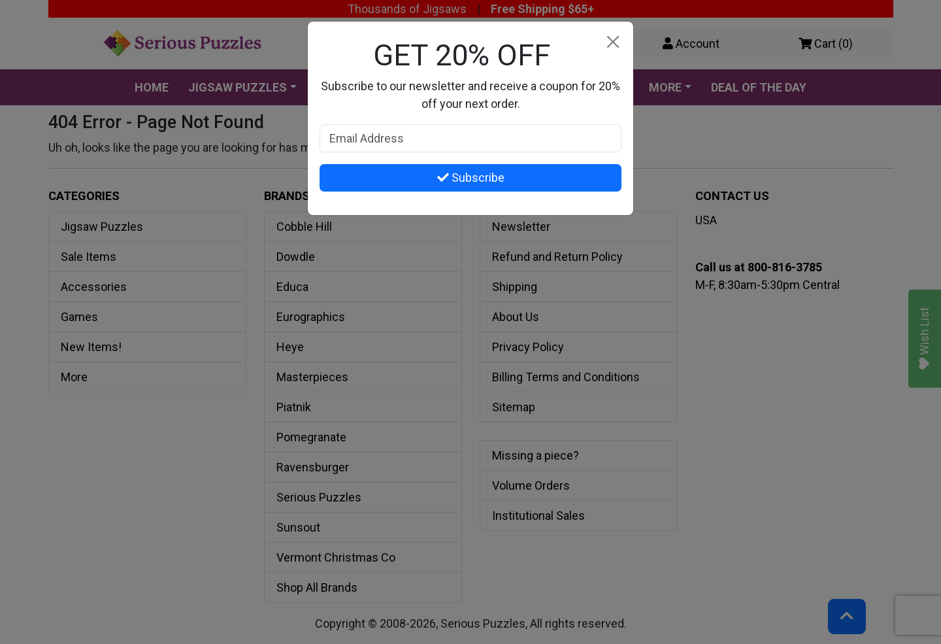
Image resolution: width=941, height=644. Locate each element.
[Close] (612, 42)
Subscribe (470, 177)
